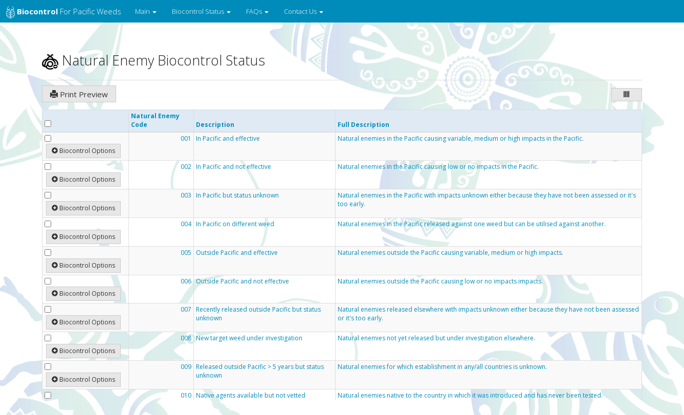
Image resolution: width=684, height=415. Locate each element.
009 (186, 367)
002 (186, 167)
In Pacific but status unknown (237, 195)
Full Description (363, 124)
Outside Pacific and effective (237, 253)
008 (186, 338)
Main (146, 11)
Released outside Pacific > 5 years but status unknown (260, 371)
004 (186, 224)
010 (186, 395)
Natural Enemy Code (155, 120)
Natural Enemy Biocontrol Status (153, 60)
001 (186, 139)
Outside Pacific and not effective (242, 281)
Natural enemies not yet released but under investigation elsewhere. (436, 338)
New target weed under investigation (249, 338)
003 (186, 195)
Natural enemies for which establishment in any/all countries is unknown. (442, 367)
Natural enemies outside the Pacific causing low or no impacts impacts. (440, 281)
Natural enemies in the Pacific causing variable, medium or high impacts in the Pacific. (461, 139)
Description (215, 124)
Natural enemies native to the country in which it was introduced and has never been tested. (470, 395)
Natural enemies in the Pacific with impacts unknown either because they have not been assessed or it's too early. (487, 199)
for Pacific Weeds (63, 12)
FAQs (257, 11)
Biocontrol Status (201, 11)
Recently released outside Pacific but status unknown (258, 313)
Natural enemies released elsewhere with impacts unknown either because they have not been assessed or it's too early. (488, 313)
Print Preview (79, 94)
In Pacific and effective (228, 139)
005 (186, 253)
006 (186, 281)
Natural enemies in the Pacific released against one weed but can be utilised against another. (472, 224)
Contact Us (303, 11)
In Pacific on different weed (235, 224)
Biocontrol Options (83, 150)
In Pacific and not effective (233, 167)
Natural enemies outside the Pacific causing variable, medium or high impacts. (450, 253)
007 (186, 309)
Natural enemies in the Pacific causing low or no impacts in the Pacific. (438, 167)
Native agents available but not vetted (250, 395)
